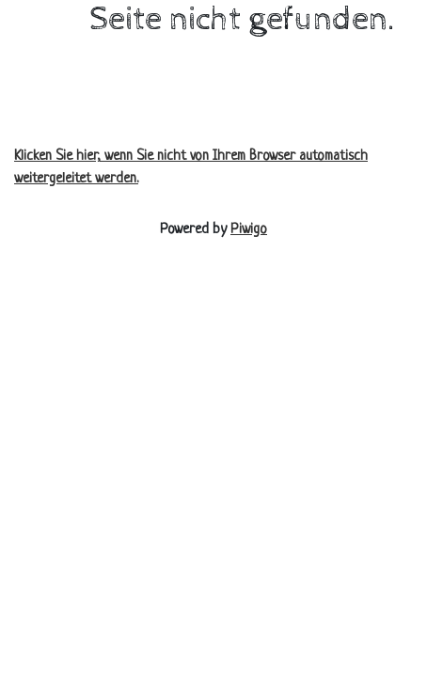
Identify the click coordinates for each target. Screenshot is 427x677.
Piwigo (248, 230)
